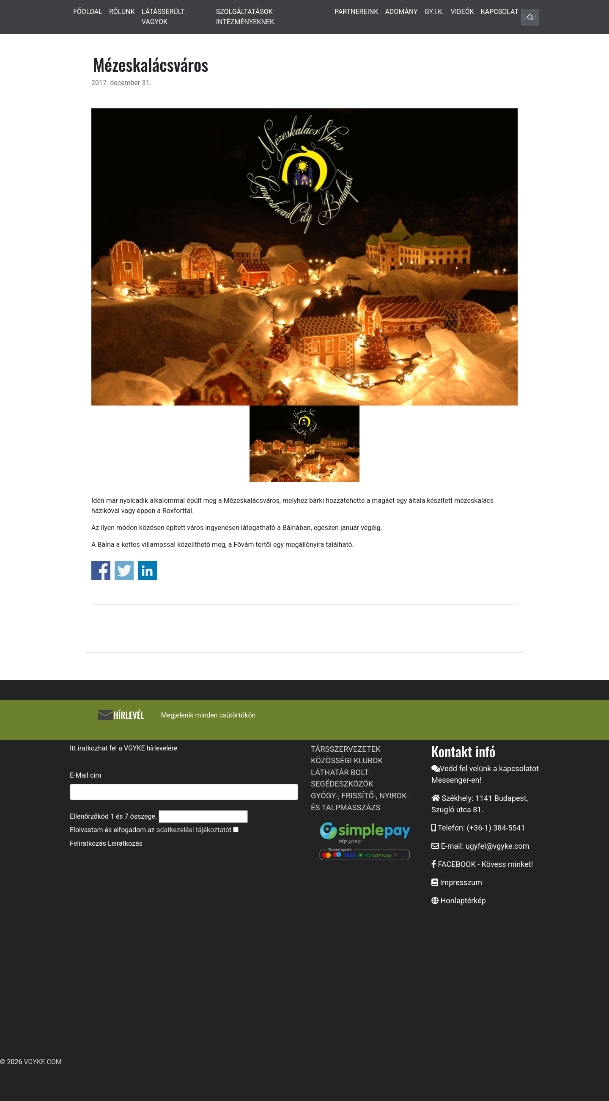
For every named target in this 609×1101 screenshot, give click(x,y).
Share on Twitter (124, 570)
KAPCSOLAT (499, 12)
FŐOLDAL (87, 12)
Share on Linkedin (147, 570)
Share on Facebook (100, 570)
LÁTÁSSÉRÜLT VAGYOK (163, 17)
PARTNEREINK (357, 12)
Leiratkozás (125, 843)
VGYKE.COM (42, 1062)
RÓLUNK (122, 12)
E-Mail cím (85, 775)
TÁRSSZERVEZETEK (346, 749)
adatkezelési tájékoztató (192, 830)
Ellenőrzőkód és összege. (113, 816)
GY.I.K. (434, 12)
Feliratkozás (88, 843)
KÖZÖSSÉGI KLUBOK (347, 760)
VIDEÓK (462, 12)
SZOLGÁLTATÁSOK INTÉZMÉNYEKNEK (245, 17)
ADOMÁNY (401, 12)
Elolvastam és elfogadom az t (150, 830)
